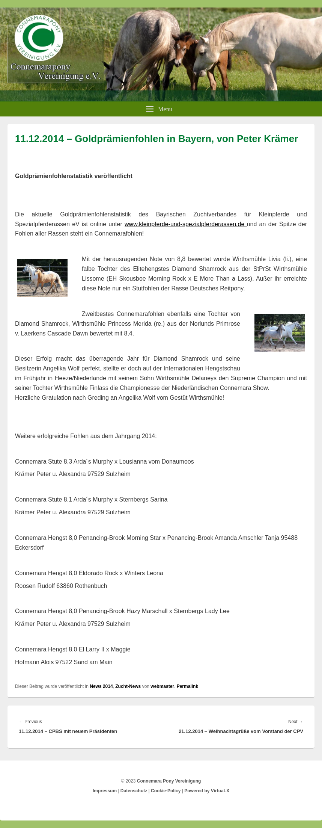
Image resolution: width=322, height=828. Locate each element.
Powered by (206, 790)
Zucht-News (128, 686)
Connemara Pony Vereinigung (169, 781)
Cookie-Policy (166, 790)
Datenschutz (133, 790)
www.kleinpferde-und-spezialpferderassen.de (186, 224)
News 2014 (101, 686)
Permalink (187, 686)
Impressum (105, 790)
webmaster (162, 686)
